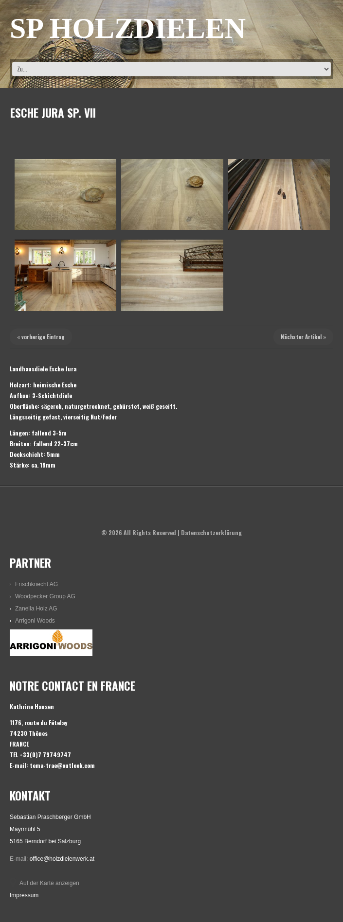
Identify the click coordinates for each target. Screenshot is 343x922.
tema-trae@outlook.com (62, 765)
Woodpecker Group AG (45, 596)
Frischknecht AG (36, 584)
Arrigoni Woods (35, 620)
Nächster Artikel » (303, 337)
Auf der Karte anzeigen (49, 883)
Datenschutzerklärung (211, 532)
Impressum (24, 895)
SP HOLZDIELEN (128, 28)
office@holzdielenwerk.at (62, 858)
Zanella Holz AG (36, 608)
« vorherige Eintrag (41, 337)
